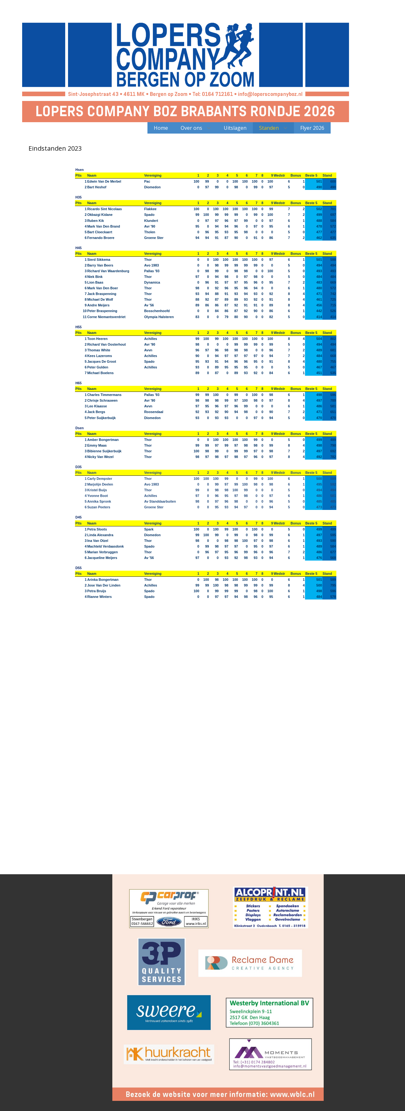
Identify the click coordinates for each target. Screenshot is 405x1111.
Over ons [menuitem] (191, 127)
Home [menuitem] (161, 127)
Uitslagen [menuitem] (235, 127)
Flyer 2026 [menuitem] (312, 127)
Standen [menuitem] (269, 127)
